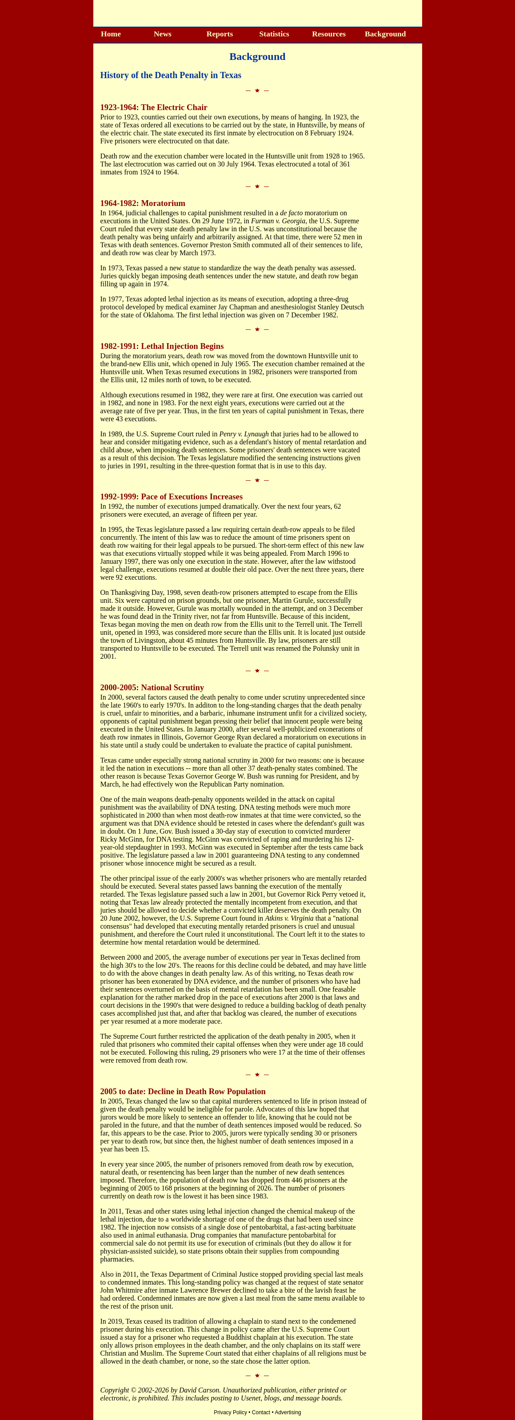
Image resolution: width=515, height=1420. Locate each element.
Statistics (274, 33)
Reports (220, 33)
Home (111, 33)
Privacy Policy (230, 1412)
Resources (329, 33)
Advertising (288, 1412)
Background (385, 33)
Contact (261, 1412)
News (163, 33)
